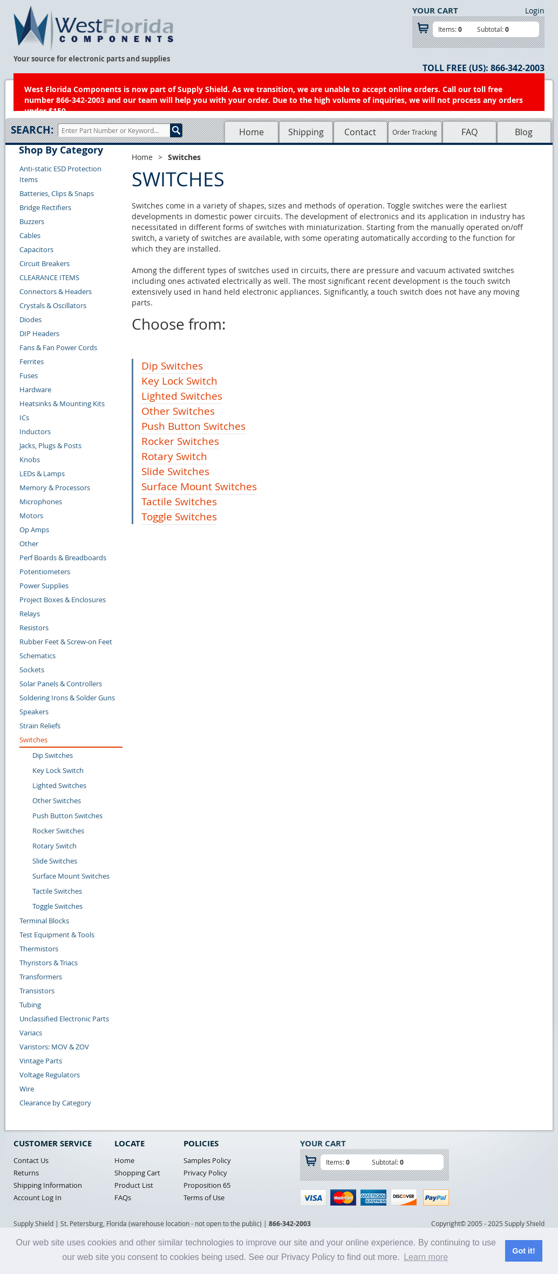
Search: (32, 129)
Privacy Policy (205, 1173)
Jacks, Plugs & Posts (50, 445)
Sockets (31, 669)
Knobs (29, 459)
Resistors (34, 627)
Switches (33, 739)
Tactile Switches (57, 891)
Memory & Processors (54, 487)
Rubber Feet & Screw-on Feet (65, 641)
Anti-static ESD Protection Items (60, 174)
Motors (31, 515)
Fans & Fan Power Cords (58, 347)
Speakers (34, 711)
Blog (524, 132)
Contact (360, 132)
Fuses (28, 375)
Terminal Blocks (44, 920)
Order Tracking (414, 132)
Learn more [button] (426, 1257)
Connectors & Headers (55, 291)
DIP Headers (39, 333)
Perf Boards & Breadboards (62, 557)
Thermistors (38, 948)
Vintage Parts (40, 1061)
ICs (24, 417)
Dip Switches (52, 755)
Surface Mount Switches (71, 876)
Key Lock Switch (58, 770)
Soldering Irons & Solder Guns (67, 697)
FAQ (469, 132)
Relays (29, 613)
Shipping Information (47, 1185)
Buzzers (31, 221)
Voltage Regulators (49, 1075)
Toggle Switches (57, 906)
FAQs (122, 1197)
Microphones (40, 501)
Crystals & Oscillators (52, 305)
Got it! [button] (523, 1251)
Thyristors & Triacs (48, 962)
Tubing (30, 1005)
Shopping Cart (137, 1173)
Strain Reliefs (39, 725)
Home (251, 132)
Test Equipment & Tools (56, 934)
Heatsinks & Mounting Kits (62, 403)
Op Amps (34, 529)
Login (535, 10)
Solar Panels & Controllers (60, 683)
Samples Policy (207, 1160)
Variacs (30, 1033)
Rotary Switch (54, 846)
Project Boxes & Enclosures (62, 599)
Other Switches (56, 800)
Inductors (35, 431)
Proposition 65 (206, 1185)
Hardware (35, 389)
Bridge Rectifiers (45, 207)
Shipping (306, 132)
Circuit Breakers (44, 263)
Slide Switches (54, 861)
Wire (26, 1089)
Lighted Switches (59, 785)
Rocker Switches (58, 831)
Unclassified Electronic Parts (64, 1019)
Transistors (37, 990)
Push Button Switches (67, 815)
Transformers (40, 976)
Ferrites (31, 361)
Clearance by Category (55, 1103)
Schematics (37, 655)
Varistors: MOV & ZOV (54, 1047)
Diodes (30, 319)
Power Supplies (44, 585)
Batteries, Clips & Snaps (56, 193)
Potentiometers (44, 571)
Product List (133, 1185)
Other (28, 543)
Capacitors (36, 249)
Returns (26, 1173)
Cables (29, 235)
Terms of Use (203, 1197)
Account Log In (37, 1197)
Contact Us (31, 1160)
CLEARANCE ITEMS (49, 277)
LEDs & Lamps (42, 473)
